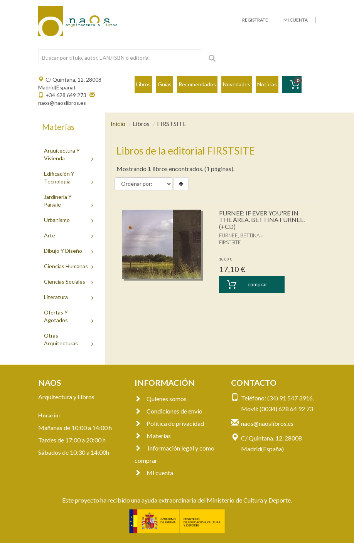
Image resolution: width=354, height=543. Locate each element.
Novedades (236, 84)
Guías (165, 84)
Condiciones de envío (168, 411)
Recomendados (197, 84)
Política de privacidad (169, 423)
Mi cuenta (154, 472)
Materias (153, 435)
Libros (143, 84)
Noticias (267, 84)
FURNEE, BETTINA (239, 235)
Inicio (118, 123)
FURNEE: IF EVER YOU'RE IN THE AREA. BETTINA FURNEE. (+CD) (262, 219)
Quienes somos (161, 398)
